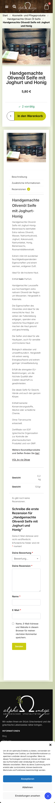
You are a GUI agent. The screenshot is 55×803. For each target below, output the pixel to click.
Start (5, 15)
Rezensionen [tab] (21, 189)
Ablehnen (27, 787)
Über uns (6, 740)
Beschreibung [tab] (19, 176)
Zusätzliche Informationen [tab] (26, 182)
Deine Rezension (22, 565)
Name (16, 596)
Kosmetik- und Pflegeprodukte (29, 15)
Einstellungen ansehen (27, 795)
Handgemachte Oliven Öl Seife (24, 19)
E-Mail (16, 610)
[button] (50, 744)
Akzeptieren (27, 778)
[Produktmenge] (10, 116)
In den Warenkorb (30, 116)
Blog (4, 736)
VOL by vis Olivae (21, 459)
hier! (37, 453)
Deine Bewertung (22, 552)
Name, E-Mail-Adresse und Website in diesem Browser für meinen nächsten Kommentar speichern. (27, 630)
